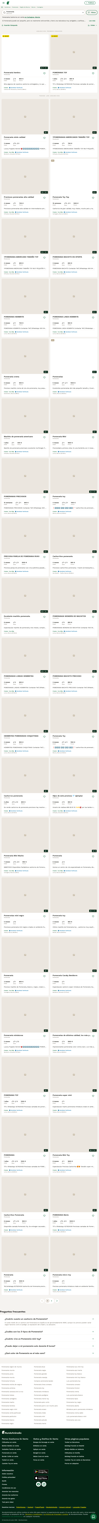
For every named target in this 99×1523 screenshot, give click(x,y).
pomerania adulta (72, 1406)
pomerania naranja (40, 1377)
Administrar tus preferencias (12, 1516)
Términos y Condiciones (33, 1514)
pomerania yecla (7, 1374)
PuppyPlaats (39, 1507)
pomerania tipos (72, 1399)
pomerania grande (40, 1374)
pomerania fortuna (8, 1381)
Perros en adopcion (72, 1463)
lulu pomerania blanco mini (76, 1416)
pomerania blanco (8, 1420)
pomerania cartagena (9, 1399)
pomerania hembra (8, 1406)
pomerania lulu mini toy (74, 1367)
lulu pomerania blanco (74, 1395)
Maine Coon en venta (41, 1456)
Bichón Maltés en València (74, 1449)
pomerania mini (39, 1416)
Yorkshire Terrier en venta (11, 1449)
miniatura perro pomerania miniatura (79, 1409)
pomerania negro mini (9, 1409)
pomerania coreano (73, 1384)
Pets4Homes (21, 1507)
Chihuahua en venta (9, 1442)
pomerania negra (40, 1370)
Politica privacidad (8, 1477)
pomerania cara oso (73, 1420)
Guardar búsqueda (9, 25)
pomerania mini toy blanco (75, 1377)
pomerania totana (8, 1395)
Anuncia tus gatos (8, 1498)
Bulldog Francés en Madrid (74, 1446)
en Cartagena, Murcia (32, 17)
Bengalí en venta (39, 1453)
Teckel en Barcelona (72, 1442)
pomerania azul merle (74, 1370)
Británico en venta (39, 1446)
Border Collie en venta (10, 1456)
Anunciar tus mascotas (10, 1491)
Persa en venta (38, 1460)
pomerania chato (40, 1413)
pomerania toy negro (73, 1402)
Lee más (92, 21)
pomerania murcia (8, 1370)
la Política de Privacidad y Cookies (55, 1514)
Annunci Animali (65, 1507)
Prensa (4, 1484)
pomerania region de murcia (12, 1367)
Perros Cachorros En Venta (15, 1439)
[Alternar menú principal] (4, 3)
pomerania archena (8, 1388)
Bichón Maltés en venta (10, 1446)
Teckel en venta (8, 1460)
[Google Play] (41, 1471)
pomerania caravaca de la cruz (12, 1392)
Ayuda (4, 1481)
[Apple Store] (41, 1478)
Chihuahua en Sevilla (72, 1453)
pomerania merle (40, 1423)
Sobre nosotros (7, 1474)
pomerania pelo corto (41, 1402)
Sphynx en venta (39, 1449)
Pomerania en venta (9, 1453)
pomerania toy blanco (74, 1374)
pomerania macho (8, 1402)
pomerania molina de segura (12, 1384)
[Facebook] (38, 1484)
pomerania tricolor (73, 1388)
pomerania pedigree (41, 1395)
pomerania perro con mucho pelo (46, 1406)
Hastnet (30, 1507)
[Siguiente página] (57, 1301)
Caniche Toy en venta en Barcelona (77, 1460)
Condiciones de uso (9, 1488)
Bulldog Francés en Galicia (74, 1456)
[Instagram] (44, 1484)
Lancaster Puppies (79, 1507)
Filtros (92, 12)
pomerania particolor (9, 1416)
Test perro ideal (7, 1502)
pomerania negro (8, 1423)
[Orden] (92, 25)
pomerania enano (40, 1409)
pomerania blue (39, 1367)
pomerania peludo (40, 1420)
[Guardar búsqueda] (93, 1517)
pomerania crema (72, 1392)
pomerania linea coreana (42, 1384)
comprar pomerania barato (43, 1381)
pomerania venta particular (11, 1413)
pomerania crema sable (74, 1413)
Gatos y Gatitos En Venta (45, 1439)
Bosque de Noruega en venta (43, 1442)
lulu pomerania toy (73, 1381)
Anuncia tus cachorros (10, 1495)
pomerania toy (39, 1388)
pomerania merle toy (41, 1399)
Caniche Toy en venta (9, 1463)
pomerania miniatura (41, 1392)
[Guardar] (44, 73)
